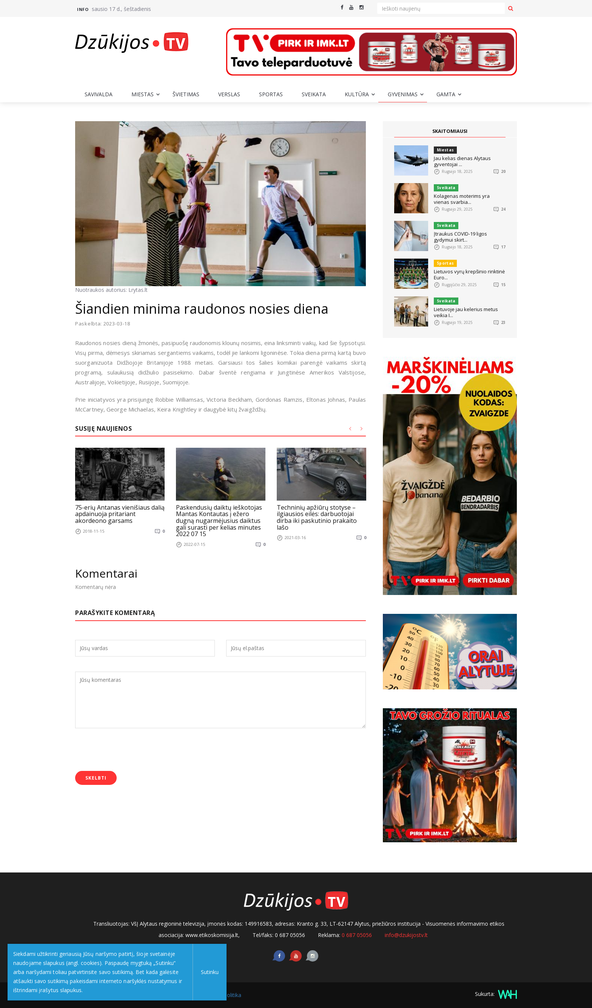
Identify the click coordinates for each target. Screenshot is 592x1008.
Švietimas (186, 94)
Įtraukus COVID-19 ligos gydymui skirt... (460, 236)
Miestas (142, 94)
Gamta (445, 94)
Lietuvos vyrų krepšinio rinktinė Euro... (469, 274)
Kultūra (357, 94)
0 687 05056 (357, 935)
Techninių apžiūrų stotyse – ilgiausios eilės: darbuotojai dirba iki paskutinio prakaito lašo (317, 517)
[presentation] (132, 750)
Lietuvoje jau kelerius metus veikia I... (466, 312)
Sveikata (314, 94)
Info (82, 9)
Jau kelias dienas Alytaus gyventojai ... (462, 161)
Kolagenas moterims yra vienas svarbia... (462, 199)
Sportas (271, 94)
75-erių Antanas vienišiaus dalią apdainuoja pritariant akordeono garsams (120, 513)
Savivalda (99, 94)
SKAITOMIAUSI (450, 131)
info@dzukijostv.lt (406, 935)
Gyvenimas (403, 94)
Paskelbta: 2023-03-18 (102, 323)
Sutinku (208, 972)
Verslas (229, 94)
